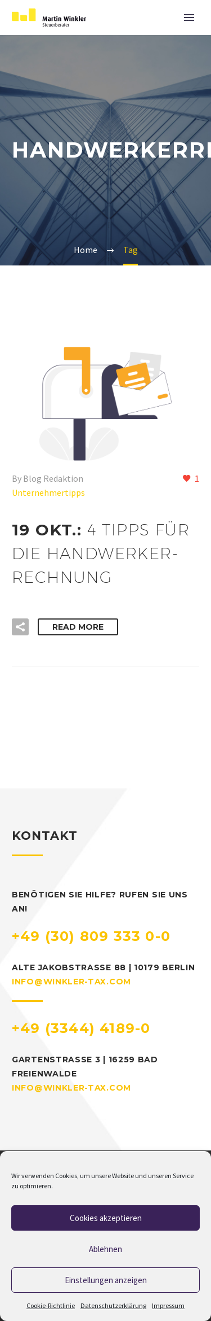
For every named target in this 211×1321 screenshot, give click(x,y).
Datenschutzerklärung (113, 1305)
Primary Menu (189, 17)
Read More (78, 627)
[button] (20, 626)
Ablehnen (105, 1249)
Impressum (168, 1305)
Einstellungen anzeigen (106, 1280)
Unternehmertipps (48, 492)
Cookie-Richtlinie (50, 1305)
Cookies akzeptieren (106, 1218)
